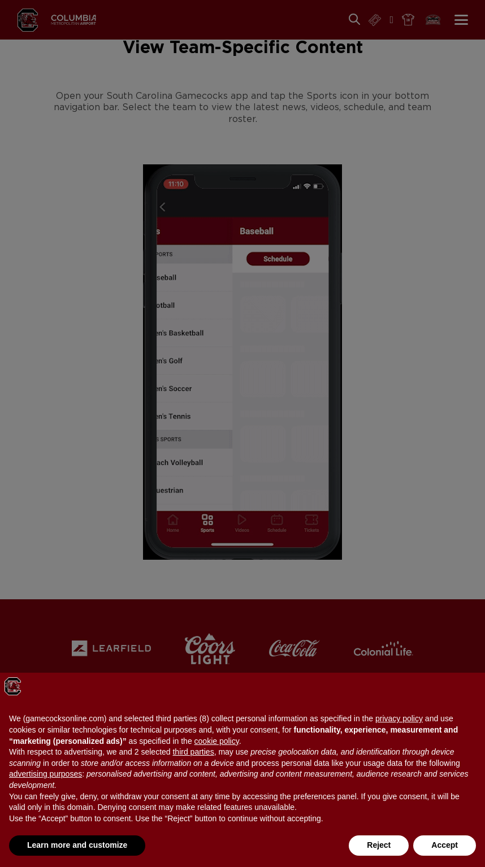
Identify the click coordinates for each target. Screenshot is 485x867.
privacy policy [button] (399, 718)
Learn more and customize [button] (77, 844)
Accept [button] (444, 844)
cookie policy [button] (216, 741)
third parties (193, 751)
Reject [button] (379, 844)
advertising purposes (45, 773)
